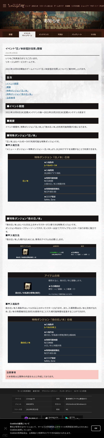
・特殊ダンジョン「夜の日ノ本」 (19, 94)
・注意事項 (10, 97)
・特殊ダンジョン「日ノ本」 (17, 90)
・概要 (8, 87)
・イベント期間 (12, 83)
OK (96, 428)
